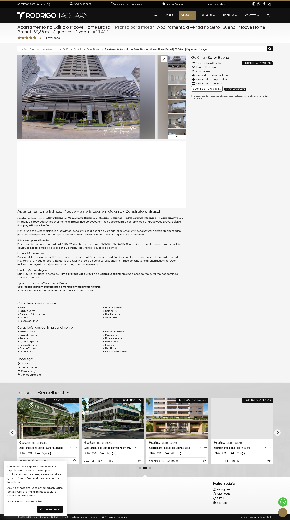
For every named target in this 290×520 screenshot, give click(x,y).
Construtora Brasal (142, 211)
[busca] (268, 15)
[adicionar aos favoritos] (74, 461)
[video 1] (101, 174)
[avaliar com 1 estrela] (19, 38)
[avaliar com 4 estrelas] (31, 38)
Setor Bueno (218, 58)
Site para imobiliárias (249, 517)
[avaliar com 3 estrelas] (27, 38)
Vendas (187, 15)
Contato (252, 15)
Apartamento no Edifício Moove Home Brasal (64, 27)
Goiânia (198, 58)
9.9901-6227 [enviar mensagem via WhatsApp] (82, 4)
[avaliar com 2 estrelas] (23, 38)
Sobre (169, 15)
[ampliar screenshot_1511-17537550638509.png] (84, 97)
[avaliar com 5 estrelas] (34, 38)
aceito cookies (49, 509)
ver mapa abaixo (31, 375)
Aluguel (208, 15)
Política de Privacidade (116, 517)
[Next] (277, 432)
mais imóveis (247, 127)
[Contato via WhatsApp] (282, 502)
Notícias (230, 15)
